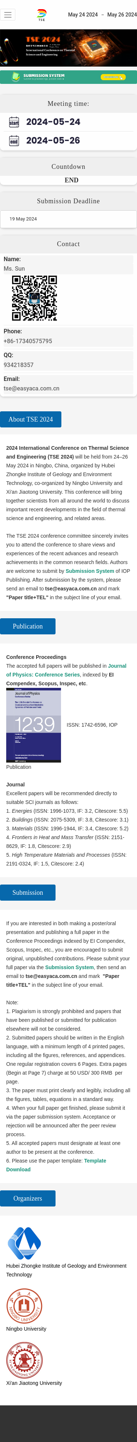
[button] (7, 15)
